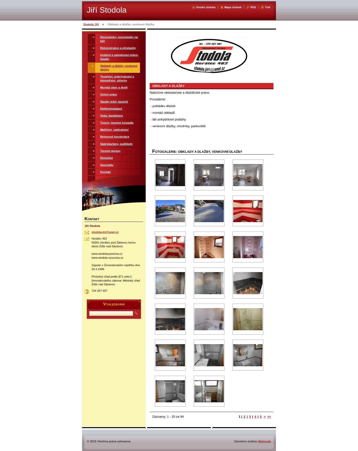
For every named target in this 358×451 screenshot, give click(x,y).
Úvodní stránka (206, 7)
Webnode (264, 441)
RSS (253, 7)
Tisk (267, 7)
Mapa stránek (233, 7)
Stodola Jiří (91, 24)
